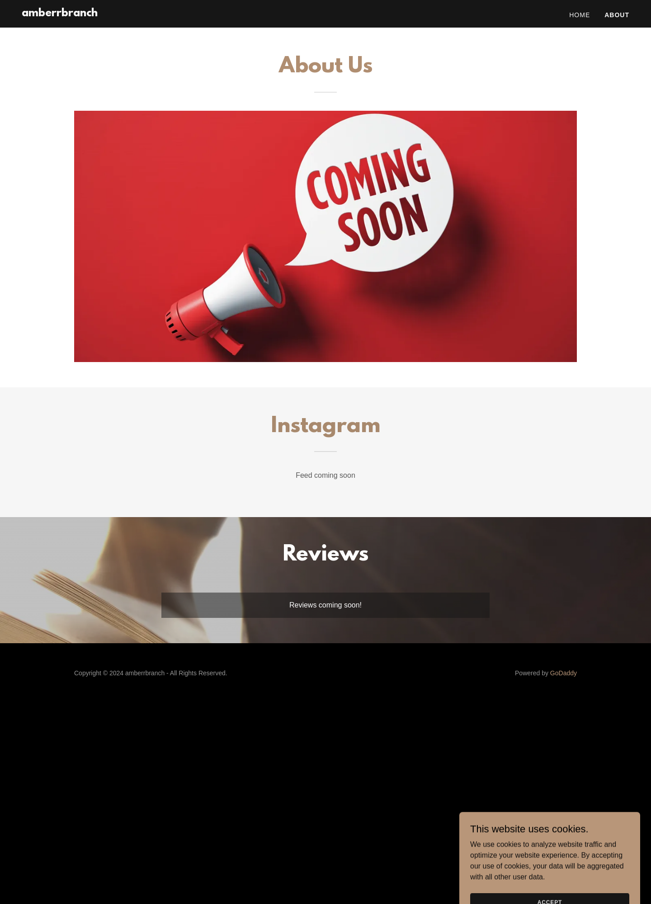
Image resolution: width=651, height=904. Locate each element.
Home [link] (579, 15)
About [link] (616, 15)
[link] (60, 14)
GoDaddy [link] (563, 673)
